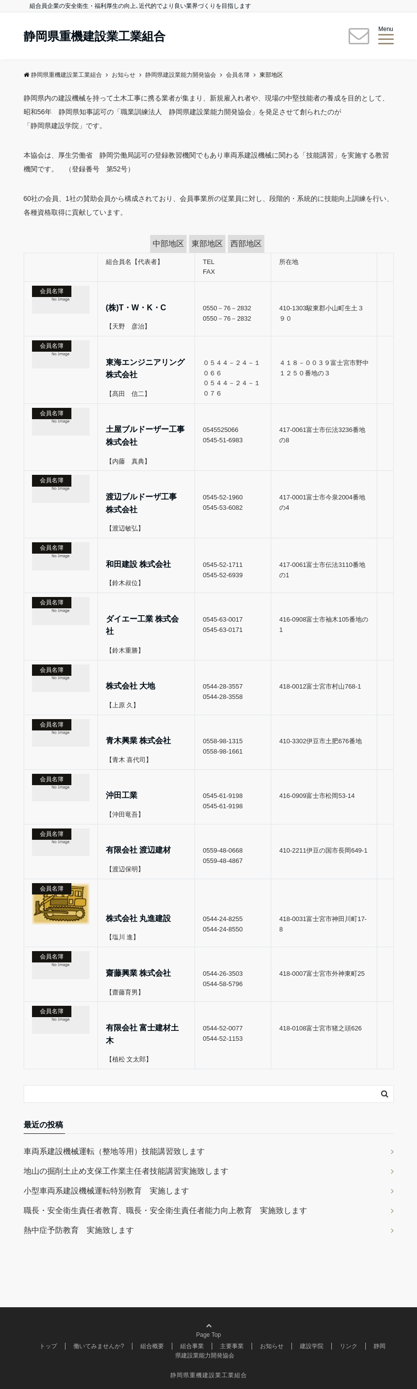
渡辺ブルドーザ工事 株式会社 (141, 503)
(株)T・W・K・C (136, 307)
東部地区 (207, 243)
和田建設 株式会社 (138, 564)
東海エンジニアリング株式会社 (145, 368)
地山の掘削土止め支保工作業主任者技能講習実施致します (126, 1171)
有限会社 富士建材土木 (142, 1034)
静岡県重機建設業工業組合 (94, 36)
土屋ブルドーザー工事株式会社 (145, 435)
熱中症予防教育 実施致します (79, 1230)
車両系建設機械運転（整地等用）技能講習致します (114, 1151)
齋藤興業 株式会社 (138, 973)
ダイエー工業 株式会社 (142, 625)
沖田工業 (121, 795)
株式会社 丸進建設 (138, 918)
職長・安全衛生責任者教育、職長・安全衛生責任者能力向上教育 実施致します (165, 1210)
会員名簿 (52, 291)
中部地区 (168, 243)
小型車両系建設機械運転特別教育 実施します (106, 1191)
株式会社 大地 (130, 686)
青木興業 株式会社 (138, 740)
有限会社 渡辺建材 (138, 850)
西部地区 (246, 243)
